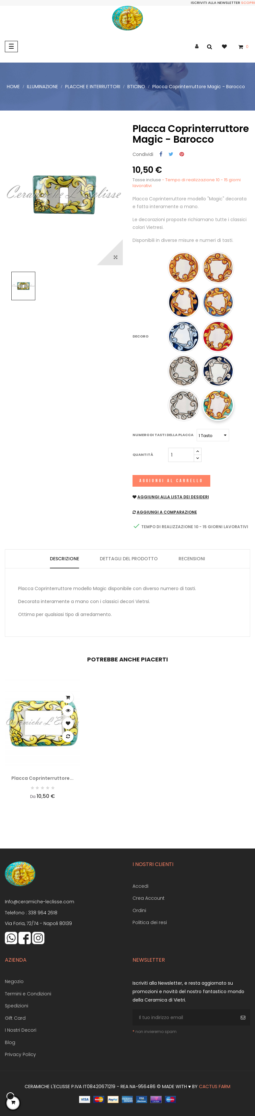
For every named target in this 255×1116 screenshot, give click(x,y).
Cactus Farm (214, 1086)
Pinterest (182, 154)
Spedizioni (16, 1006)
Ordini (139, 910)
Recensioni (192, 558)
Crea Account (149, 898)
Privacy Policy (20, 1054)
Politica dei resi (150, 922)
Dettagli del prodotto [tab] (129, 558)
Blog (10, 1042)
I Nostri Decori (20, 1030)
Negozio (14, 981)
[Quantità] (181, 455)
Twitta (170, 154)
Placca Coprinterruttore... (42, 778)
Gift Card (15, 1018)
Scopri (248, 2)
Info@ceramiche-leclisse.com (39, 901)
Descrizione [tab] (64, 558)
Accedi (140, 886)
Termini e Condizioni (28, 994)
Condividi (160, 154)
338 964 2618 (42, 912)
